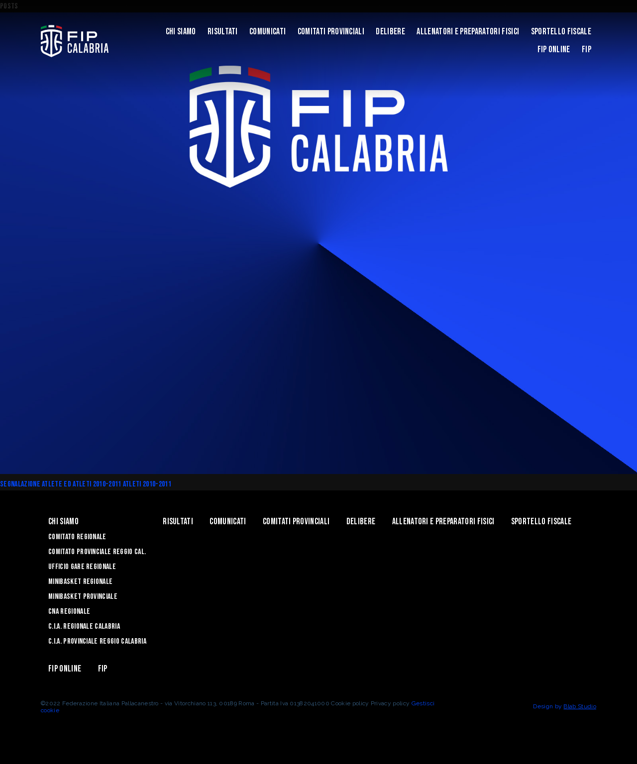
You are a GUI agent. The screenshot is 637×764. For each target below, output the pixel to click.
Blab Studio (579, 706)
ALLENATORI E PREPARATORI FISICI (468, 31)
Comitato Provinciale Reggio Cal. (97, 552)
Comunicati (267, 31)
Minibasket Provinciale (82, 596)
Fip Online (553, 49)
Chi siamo (181, 31)
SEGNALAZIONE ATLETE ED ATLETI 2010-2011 (61, 484)
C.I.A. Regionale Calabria (84, 626)
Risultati (223, 31)
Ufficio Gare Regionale (82, 567)
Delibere (390, 31)
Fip (586, 49)
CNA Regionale (69, 611)
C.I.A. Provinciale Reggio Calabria (97, 641)
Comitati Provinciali (331, 31)
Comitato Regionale (77, 537)
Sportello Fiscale (561, 31)
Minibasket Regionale (80, 581)
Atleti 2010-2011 (147, 484)
